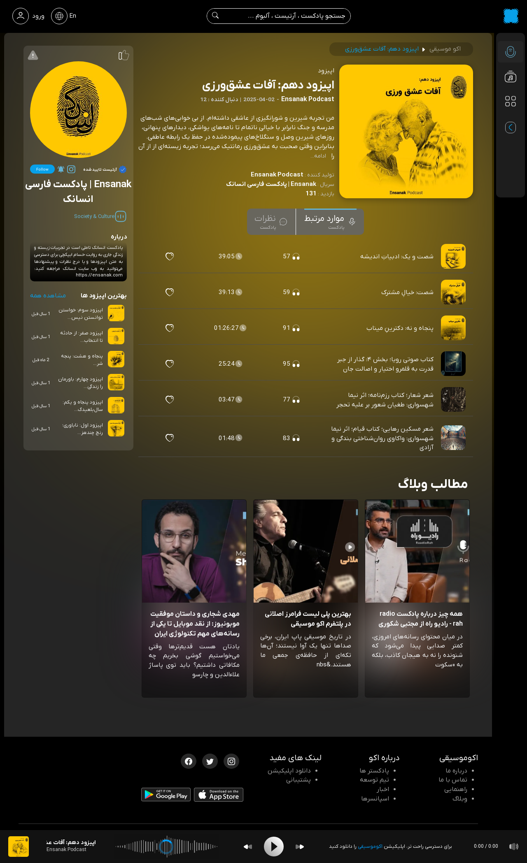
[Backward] (247, 847)
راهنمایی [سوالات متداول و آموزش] (455, 789)
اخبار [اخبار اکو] (383, 789)
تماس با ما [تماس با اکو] (452, 780)
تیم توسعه (374, 780)
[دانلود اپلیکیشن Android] (166, 796)
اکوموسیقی (370, 846)
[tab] (330, 222)
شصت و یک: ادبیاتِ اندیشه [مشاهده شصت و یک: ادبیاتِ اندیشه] (397, 257)
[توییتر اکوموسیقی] (210, 760)
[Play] (273, 846)
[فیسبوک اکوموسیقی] (188, 760)
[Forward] (299, 847)
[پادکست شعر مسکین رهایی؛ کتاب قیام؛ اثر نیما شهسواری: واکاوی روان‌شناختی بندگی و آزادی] (454, 438)
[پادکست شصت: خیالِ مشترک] (454, 292)
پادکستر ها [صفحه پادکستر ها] (374, 771)
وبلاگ (459, 799)
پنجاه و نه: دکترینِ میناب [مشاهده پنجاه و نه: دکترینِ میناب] (400, 328)
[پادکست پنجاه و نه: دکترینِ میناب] (454, 328)
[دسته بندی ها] (510, 101)
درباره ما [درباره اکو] (456, 771)
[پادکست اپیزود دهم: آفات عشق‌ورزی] (18, 846)
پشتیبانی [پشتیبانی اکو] (298, 780)
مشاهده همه (48, 296)
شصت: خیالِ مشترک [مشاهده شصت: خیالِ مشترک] (407, 292)
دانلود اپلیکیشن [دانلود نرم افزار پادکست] (289, 771)
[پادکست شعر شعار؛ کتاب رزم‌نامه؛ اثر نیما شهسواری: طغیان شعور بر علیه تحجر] (454, 400)
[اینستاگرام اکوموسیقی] (231, 760)
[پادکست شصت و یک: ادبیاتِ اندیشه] (454, 257)
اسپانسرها (375, 799)
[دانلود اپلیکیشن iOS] (218, 796)
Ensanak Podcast (277, 175)
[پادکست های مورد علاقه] (510, 118)
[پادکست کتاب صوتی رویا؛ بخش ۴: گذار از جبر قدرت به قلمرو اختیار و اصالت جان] (454, 364)
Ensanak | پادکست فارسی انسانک (271, 184)
